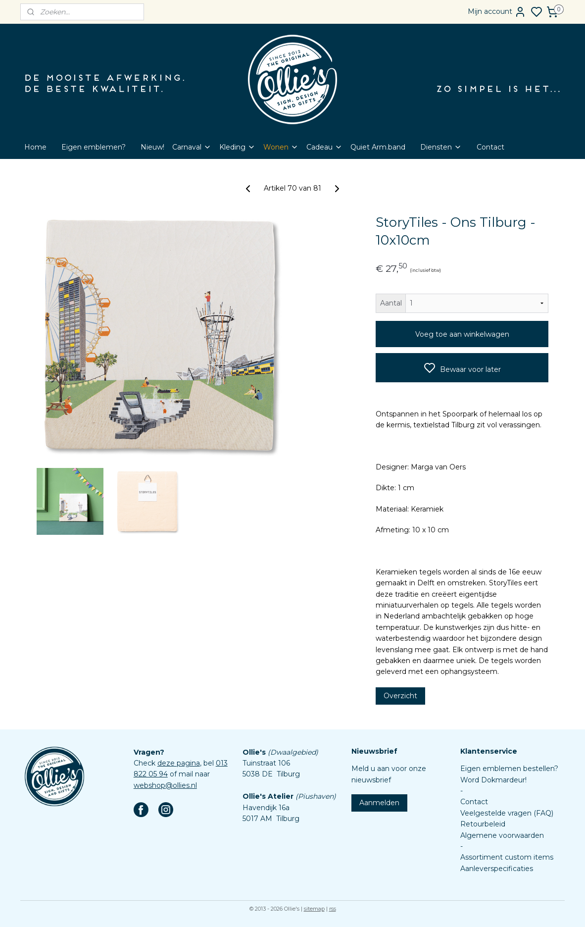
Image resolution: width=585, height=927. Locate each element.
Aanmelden (379, 802)
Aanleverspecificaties (496, 868)
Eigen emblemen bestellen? (509, 768)
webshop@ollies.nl (165, 785)
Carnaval (191, 147)
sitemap (314, 908)
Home (35, 147)
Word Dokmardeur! (493, 779)
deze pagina (178, 763)
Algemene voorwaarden (502, 835)
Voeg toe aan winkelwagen (462, 334)
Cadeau (324, 147)
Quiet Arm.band (377, 147)
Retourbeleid (482, 824)
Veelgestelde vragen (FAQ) (506, 813)
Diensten (441, 147)
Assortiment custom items (506, 857)
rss (332, 908)
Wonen (280, 147)
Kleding (237, 147)
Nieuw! (152, 147)
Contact (490, 147)
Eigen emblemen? (93, 147)
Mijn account (497, 12)
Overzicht (400, 695)
